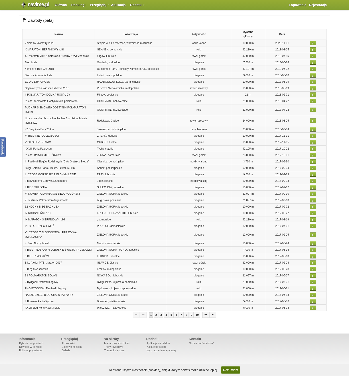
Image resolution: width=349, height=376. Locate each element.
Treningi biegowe (114, 350)
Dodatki (136, 5)
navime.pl (38, 4)
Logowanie (297, 5)
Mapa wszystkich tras (117, 343)
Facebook (3, 147)
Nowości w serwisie (30, 346)
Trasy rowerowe (113, 346)
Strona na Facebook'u (202, 343)
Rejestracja (318, 5)
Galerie (66, 350)
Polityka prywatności (31, 350)
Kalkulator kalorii (156, 346)
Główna (61, 5)
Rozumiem (230, 370)
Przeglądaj (98, 5)
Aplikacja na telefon (158, 343)
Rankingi (78, 5)
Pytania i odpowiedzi (31, 343)
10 (197, 314)
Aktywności (68, 343)
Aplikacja (118, 5)
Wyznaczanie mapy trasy (161, 350)
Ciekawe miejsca (72, 346)
